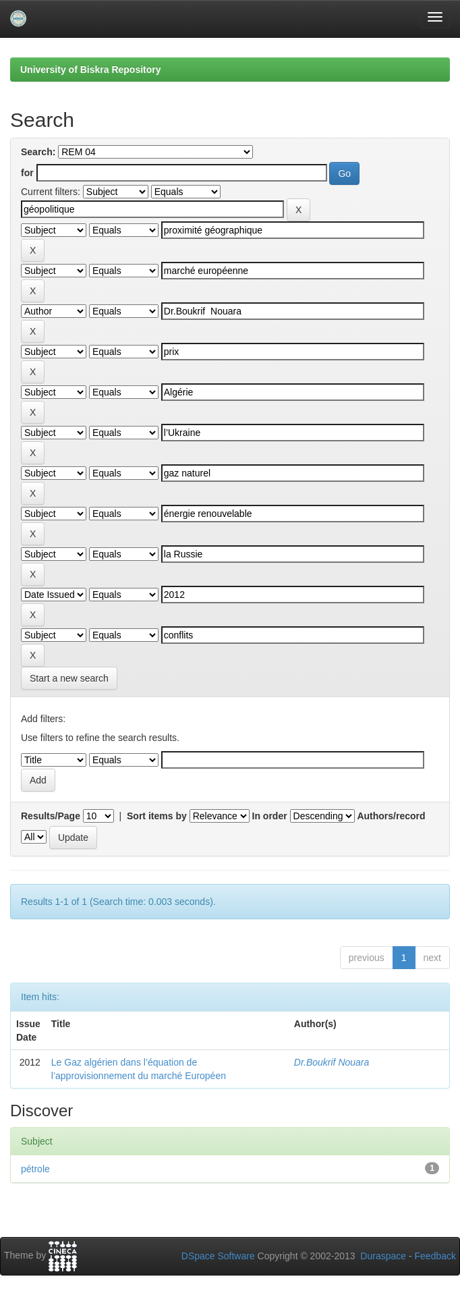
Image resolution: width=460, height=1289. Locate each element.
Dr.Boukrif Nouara (332, 1062)
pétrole (35, 1168)
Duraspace (383, 1256)
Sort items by (157, 816)
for (27, 172)
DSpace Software (218, 1256)
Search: (38, 151)
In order (269, 816)
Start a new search (69, 678)
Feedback (435, 1256)
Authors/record (391, 816)
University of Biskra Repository (90, 69)
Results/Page (50, 816)
